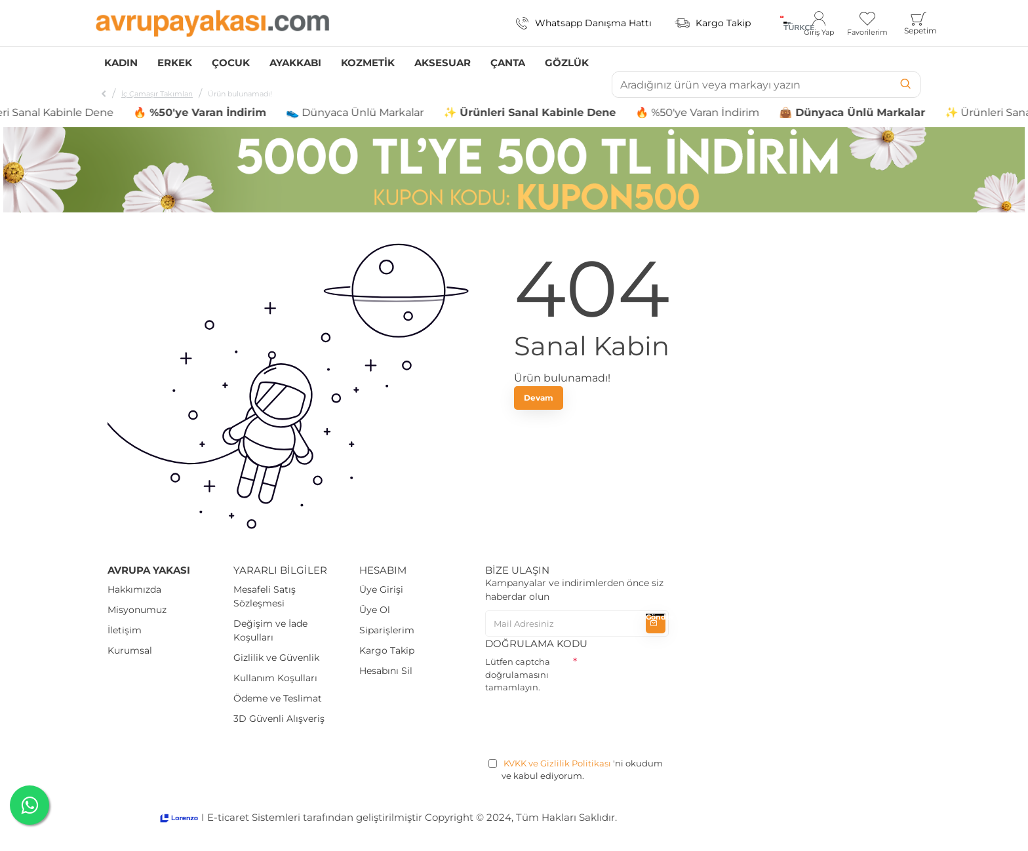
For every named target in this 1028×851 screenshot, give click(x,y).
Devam (538, 398)
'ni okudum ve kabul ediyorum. (575, 769)
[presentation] (584, 723)
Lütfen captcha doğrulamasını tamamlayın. (517, 674)
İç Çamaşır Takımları (157, 93)
